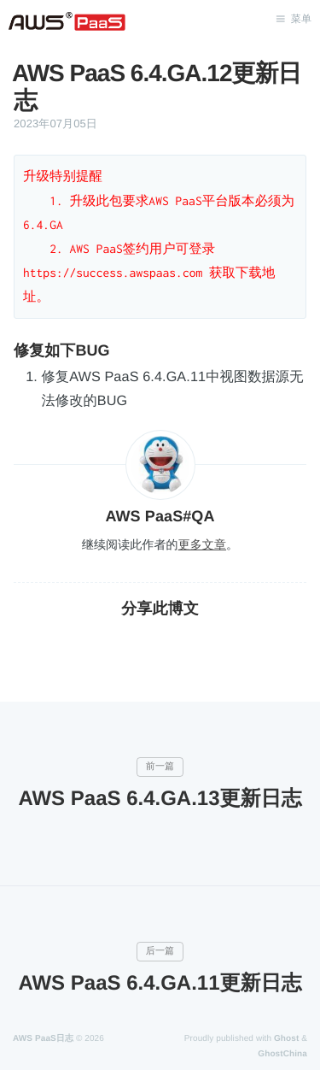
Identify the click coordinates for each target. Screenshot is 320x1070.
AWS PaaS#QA (159, 516)
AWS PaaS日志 (43, 1039)
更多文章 (202, 544)
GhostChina (282, 1054)
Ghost (286, 1039)
